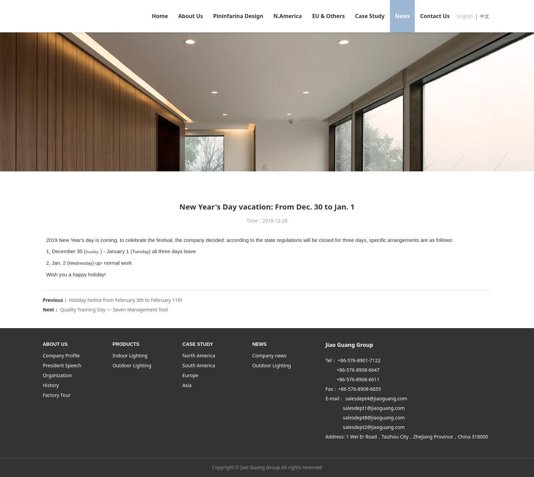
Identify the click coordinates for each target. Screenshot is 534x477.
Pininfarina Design (238, 16)
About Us (190, 16)
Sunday (92, 251)
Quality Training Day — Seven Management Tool (114, 309)
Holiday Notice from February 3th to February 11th (125, 300)
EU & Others (328, 16)
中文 (484, 16)
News (402, 16)
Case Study (370, 16)
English (465, 16)
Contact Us (435, 16)
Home (160, 16)
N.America (287, 16)
